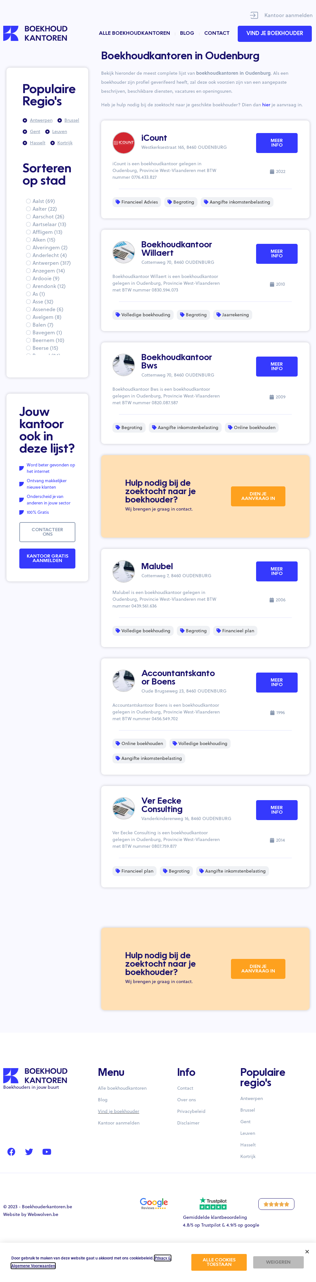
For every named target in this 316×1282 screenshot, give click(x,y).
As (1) (39, 293)
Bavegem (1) (47, 332)
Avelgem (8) (47, 316)
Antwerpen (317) (52, 262)
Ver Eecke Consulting (162, 805)
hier (266, 104)
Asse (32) (43, 301)
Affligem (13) (47, 231)
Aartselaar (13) (49, 224)
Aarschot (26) (48, 216)
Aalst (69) (44, 201)
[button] (307, 1251)
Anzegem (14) (49, 270)
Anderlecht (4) (50, 255)
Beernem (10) (48, 340)
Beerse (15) (45, 347)
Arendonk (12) (49, 286)
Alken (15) (44, 239)
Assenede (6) (48, 309)
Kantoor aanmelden (288, 15)
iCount (154, 138)
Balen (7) (43, 324)
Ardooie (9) (46, 278)
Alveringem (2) (50, 247)
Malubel (157, 567)
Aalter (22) (45, 208)
